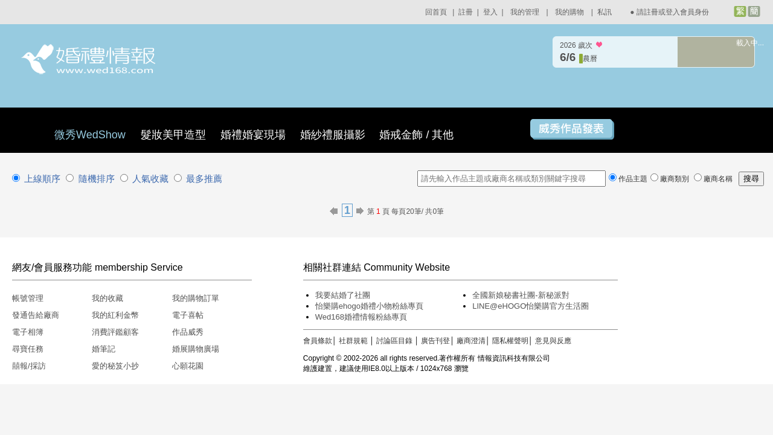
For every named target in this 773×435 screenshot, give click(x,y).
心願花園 (188, 365)
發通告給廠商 (35, 315)
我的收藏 (107, 298)
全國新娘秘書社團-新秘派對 (520, 295)
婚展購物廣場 (195, 348)
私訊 (604, 12)
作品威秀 (188, 332)
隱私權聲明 (510, 341)
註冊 (465, 12)
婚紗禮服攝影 (332, 135)
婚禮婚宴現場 (253, 135)
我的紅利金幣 (115, 315)
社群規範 (353, 341)
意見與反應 (553, 341)
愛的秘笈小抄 (115, 365)
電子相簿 (27, 332)
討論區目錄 (394, 341)
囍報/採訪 (29, 365)
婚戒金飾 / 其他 (416, 135)
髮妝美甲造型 (173, 135)
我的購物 (569, 12)
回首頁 (436, 12)
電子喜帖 (188, 315)
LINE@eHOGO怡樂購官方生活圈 (530, 306)
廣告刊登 (435, 341)
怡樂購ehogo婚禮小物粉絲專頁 (369, 306)
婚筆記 (103, 348)
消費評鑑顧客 (115, 332)
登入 (490, 12)
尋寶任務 (27, 348)
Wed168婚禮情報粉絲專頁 (361, 316)
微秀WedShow (91, 135)
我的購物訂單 (195, 298)
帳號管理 (27, 298)
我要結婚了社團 (342, 295)
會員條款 (317, 341)
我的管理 (524, 12)
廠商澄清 (471, 341)
